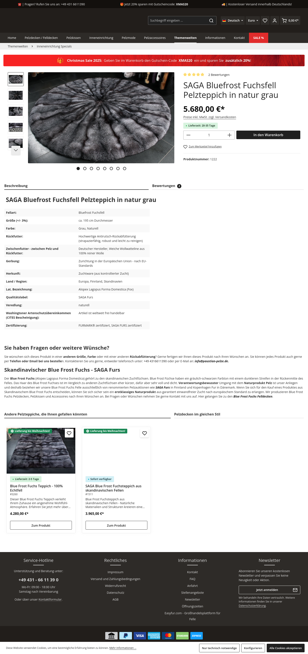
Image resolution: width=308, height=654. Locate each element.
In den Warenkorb (268, 135)
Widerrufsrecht (115, 586)
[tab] (76, 186)
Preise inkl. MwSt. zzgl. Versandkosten (209, 117)
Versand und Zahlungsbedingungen (115, 579)
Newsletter (192, 599)
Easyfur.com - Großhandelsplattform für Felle (193, 616)
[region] (91, 123)
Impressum (115, 572)
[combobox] (177, 20)
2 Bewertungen (219, 75)
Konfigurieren (253, 648)
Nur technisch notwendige (219, 648)
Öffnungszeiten (192, 606)
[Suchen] (211, 20)
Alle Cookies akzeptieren (286, 648)
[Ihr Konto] (274, 20)
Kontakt (192, 572)
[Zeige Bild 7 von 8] (118, 168)
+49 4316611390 (155, 361)
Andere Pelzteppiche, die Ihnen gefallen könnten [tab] (45, 414)
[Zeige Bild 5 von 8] (104, 168)
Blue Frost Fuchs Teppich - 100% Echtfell (36, 488)
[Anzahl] (209, 135)
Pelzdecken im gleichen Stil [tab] (197, 414)
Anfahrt (192, 586)
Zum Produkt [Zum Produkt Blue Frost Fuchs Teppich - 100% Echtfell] (40, 525)
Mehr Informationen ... (122, 648)
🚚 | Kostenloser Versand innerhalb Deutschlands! (257, 4)
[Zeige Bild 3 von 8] (91, 168)
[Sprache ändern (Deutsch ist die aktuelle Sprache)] (233, 20)
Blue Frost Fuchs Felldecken (252, 396)
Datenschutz (115, 593)
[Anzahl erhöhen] (230, 135)
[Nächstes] (15, 150)
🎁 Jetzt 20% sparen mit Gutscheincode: (154, 4)
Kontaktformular (50, 599)
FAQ (192, 579)
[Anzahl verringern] (188, 135)
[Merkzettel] (265, 20)
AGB (115, 599)
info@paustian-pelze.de (211, 361)
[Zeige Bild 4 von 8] (98, 168)
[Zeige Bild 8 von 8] (124, 168)
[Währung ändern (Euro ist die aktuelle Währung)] (253, 20)
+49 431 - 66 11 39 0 (38, 580)
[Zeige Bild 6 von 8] (111, 168)
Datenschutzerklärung (252, 605)
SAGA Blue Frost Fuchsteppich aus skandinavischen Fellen (114, 488)
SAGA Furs (162, 387)
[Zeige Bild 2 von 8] (84, 168)
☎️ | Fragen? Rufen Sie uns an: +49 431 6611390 (51, 4)
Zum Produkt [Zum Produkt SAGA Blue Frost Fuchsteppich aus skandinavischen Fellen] (116, 525)
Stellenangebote (192, 593)
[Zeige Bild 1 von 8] (78, 168)
